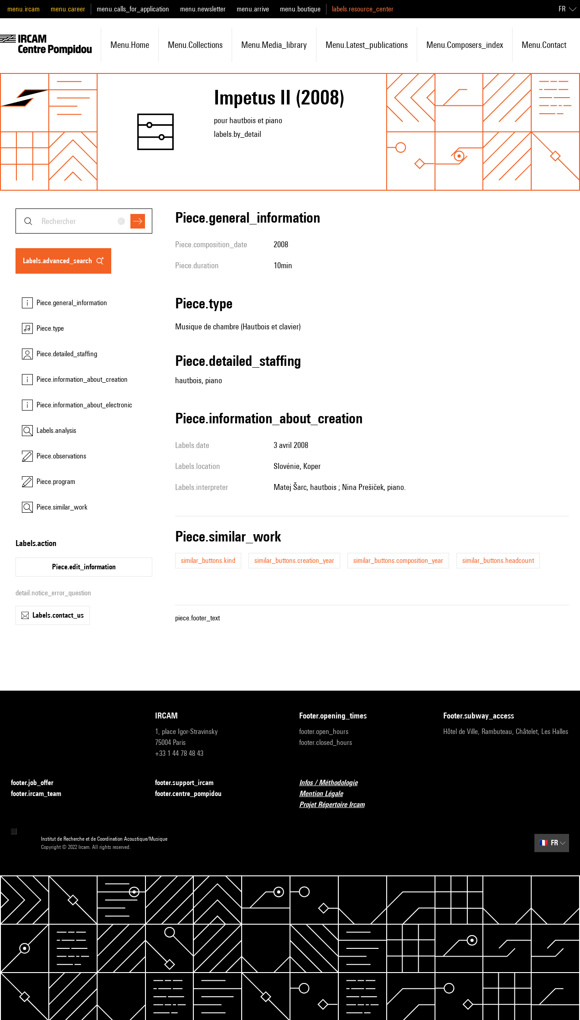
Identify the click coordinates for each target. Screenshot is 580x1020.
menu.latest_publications (367, 45)
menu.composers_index (464, 45)
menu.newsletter (203, 9)
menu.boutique (300, 9)
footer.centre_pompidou (194, 794)
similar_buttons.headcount (498, 560)
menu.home (129, 45)
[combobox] (84, 221)
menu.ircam (23, 9)
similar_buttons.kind (208, 560)
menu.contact (544, 45)
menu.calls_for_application (133, 9)
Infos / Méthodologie (333, 783)
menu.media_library (274, 45)
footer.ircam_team (41, 794)
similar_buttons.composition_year (398, 560)
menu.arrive (253, 9)
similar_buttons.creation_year (294, 560)
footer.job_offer (37, 783)
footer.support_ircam (189, 783)
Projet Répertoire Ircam (337, 805)
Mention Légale (326, 794)
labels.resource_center (363, 9)
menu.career (68, 9)
